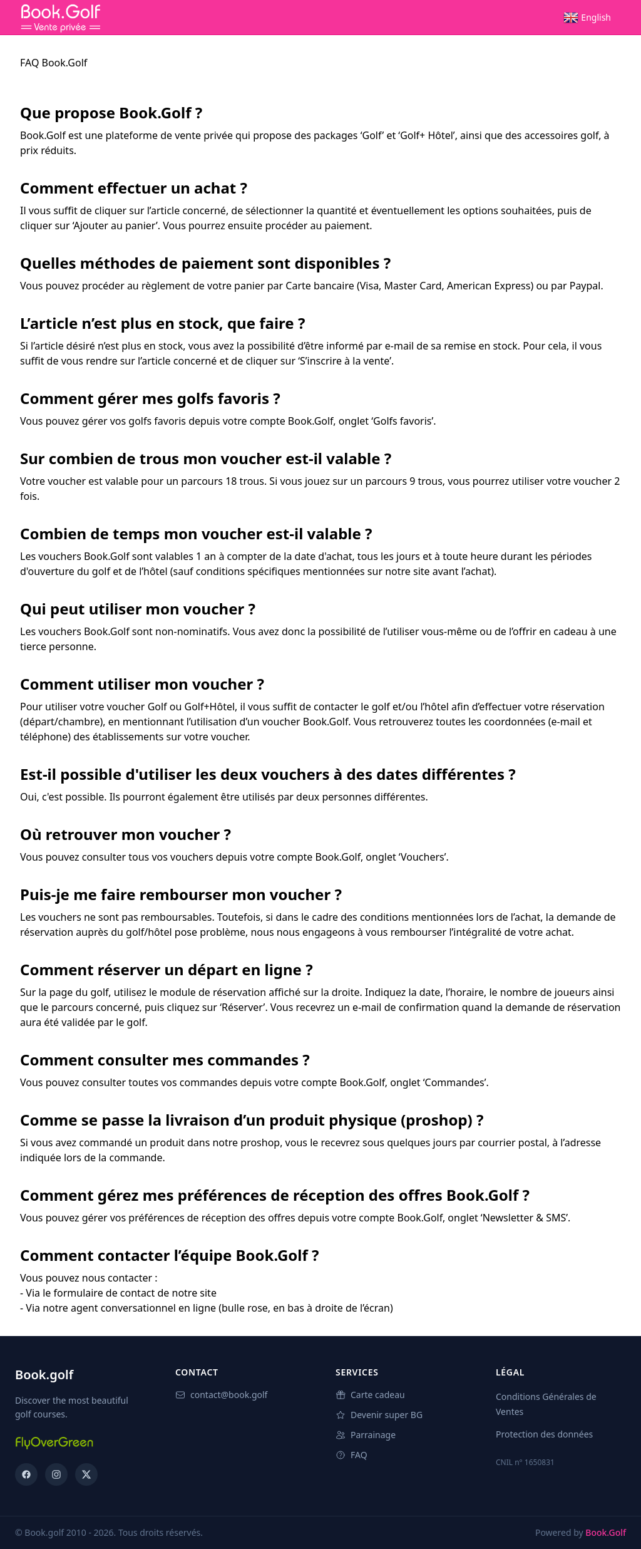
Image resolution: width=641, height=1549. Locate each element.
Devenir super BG (379, 1415)
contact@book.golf (221, 1395)
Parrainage (366, 1435)
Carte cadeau (370, 1395)
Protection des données (544, 1434)
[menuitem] (587, 17)
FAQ (351, 1455)
